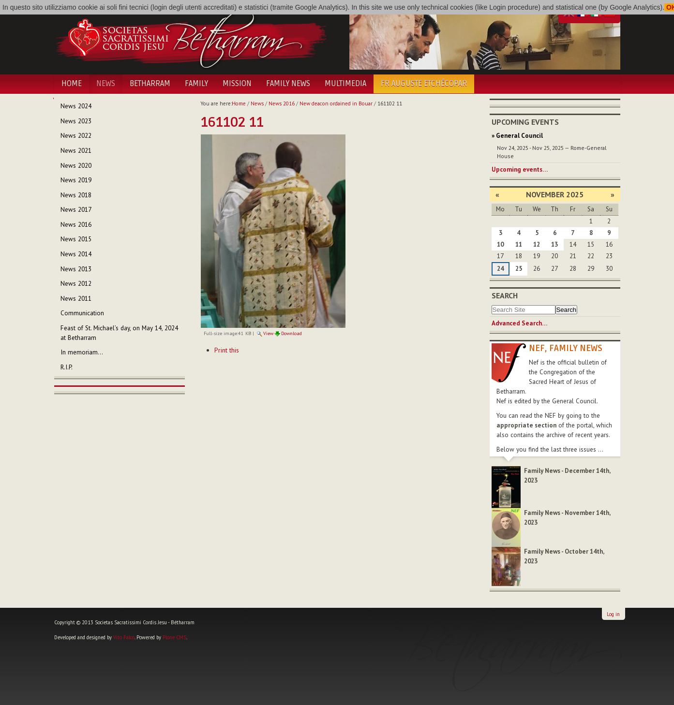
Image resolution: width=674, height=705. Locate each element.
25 (518, 268)
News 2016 (282, 103)
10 (500, 244)
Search (505, 295)
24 (500, 268)
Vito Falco (124, 637)
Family (196, 83)
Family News (288, 83)
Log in (613, 614)
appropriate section (526, 425)
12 (536, 244)
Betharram (150, 83)
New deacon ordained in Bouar (336, 103)
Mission (237, 83)
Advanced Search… (519, 323)
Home (71, 83)
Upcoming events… (520, 169)
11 (518, 244)
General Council (519, 136)
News (105, 83)
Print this (226, 350)
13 (554, 244)
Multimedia (345, 83)
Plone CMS (174, 637)
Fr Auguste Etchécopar (424, 83)
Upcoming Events (525, 122)
